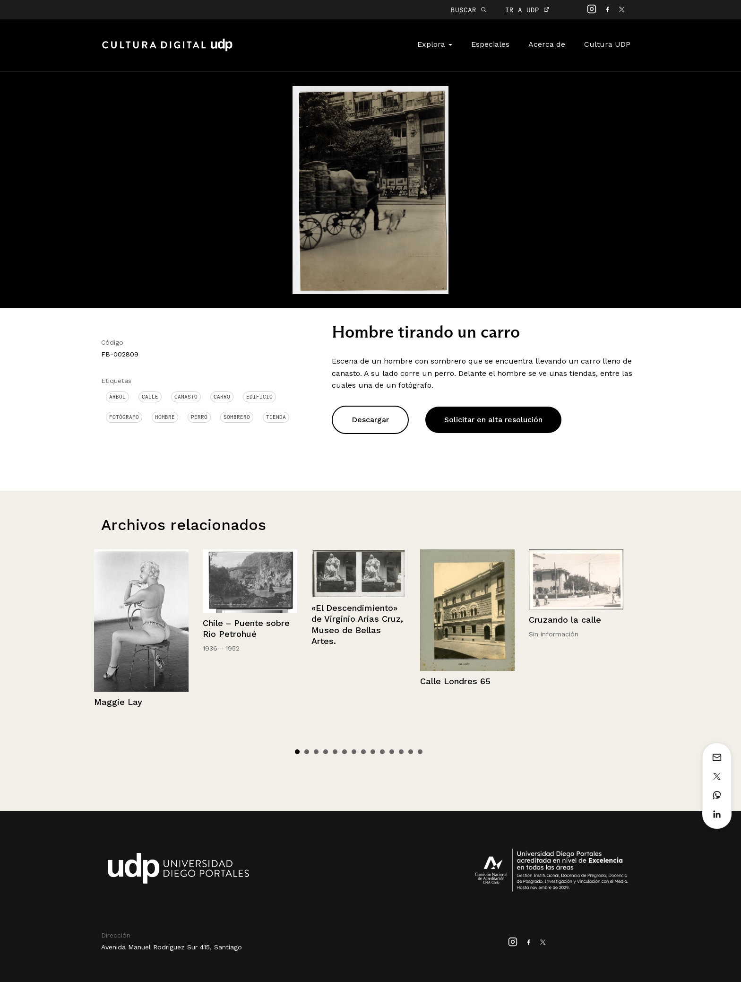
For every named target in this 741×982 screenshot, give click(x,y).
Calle (150, 396)
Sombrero (237, 417)
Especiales (490, 44)
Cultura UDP (607, 44)
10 (382, 751)
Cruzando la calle (565, 620)
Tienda (276, 417)
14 (420, 751)
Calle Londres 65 (455, 681)
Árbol (117, 396)
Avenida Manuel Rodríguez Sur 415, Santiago (171, 947)
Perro (199, 417)
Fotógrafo (124, 417)
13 (410, 751)
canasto (186, 396)
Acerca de (546, 44)
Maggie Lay (118, 702)
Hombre (165, 417)
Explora (434, 44)
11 (391, 751)
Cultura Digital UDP (167, 50)
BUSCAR (468, 10)
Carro (222, 396)
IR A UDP (527, 10)
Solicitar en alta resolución (493, 419)
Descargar (370, 419)
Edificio (259, 396)
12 (401, 751)
